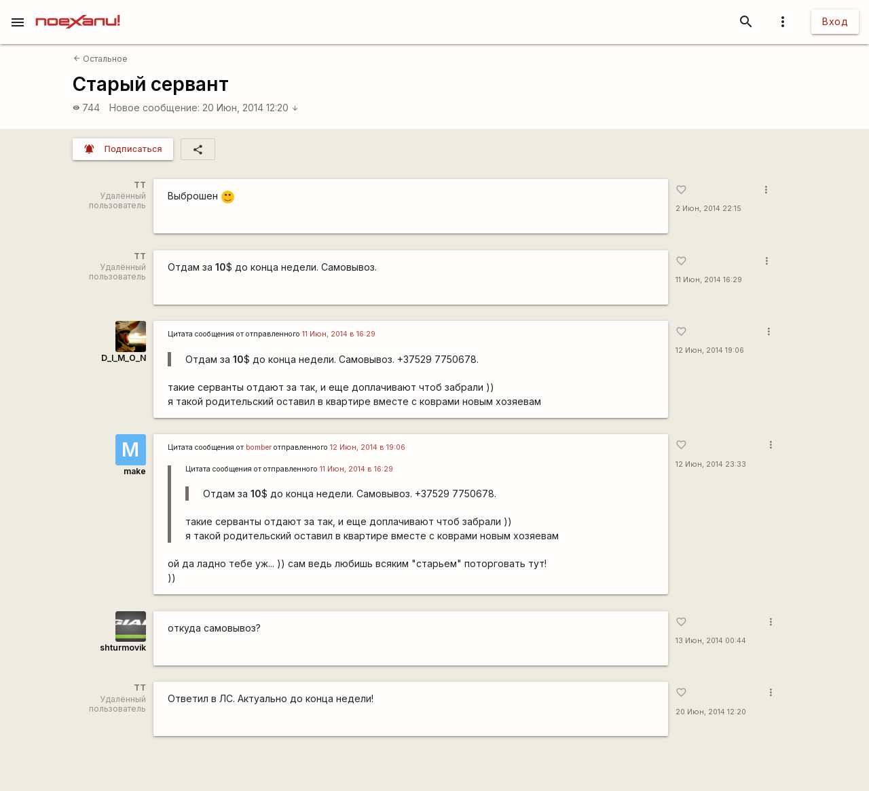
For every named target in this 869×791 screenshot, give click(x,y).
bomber (259, 447)
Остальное (100, 59)
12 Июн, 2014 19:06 (710, 350)
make (135, 471)
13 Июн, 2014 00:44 (711, 640)
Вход (835, 21)
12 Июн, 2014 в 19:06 (367, 447)
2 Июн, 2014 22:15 (708, 208)
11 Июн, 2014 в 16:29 (338, 334)
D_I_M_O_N (123, 358)
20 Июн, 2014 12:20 (250, 107)
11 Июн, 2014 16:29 (709, 279)
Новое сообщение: (154, 107)
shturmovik (123, 647)
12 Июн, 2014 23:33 (711, 464)
